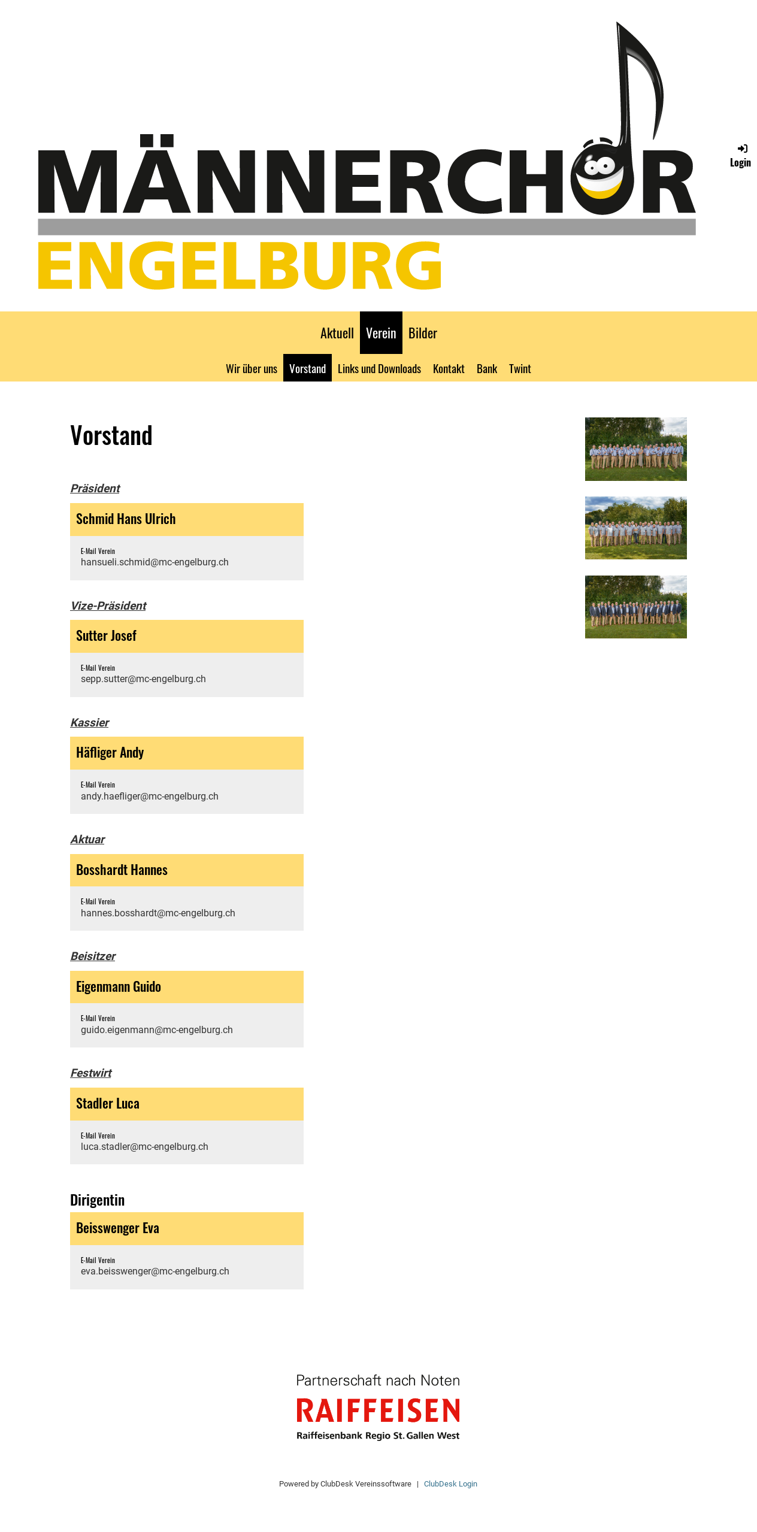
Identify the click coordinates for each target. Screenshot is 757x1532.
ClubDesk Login (450, 1483)
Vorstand (307, 367)
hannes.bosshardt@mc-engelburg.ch (158, 913)
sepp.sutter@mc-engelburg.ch (143, 679)
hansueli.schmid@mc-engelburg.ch (155, 562)
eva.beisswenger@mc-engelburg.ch (155, 1271)
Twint (520, 367)
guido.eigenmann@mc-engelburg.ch (157, 1030)
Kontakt (449, 367)
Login (740, 155)
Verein (381, 332)
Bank (487, 367)
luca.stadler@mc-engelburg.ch (144, 1146)
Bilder (422, 332)
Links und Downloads (379, 367)
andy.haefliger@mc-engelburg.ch (150, 796)
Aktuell (337, 332)
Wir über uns (251, 367)
